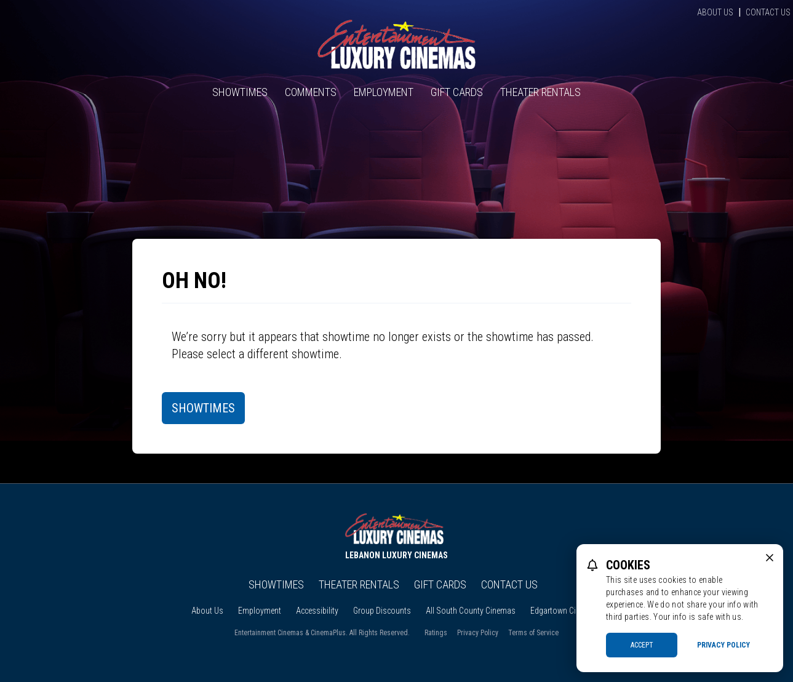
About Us (715, 12)
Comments (311, 92)
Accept (642, 645)
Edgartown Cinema (562, 611)
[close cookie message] (769, 558)
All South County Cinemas (471, 611)
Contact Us (768, 12)
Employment (383, 92)
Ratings (435, 632)
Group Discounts (382, 611)
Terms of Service (533, 632)
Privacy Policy (477, 632)
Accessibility (317, 611)
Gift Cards (457, 92)
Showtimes (240, 92)
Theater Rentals (540, 92)
